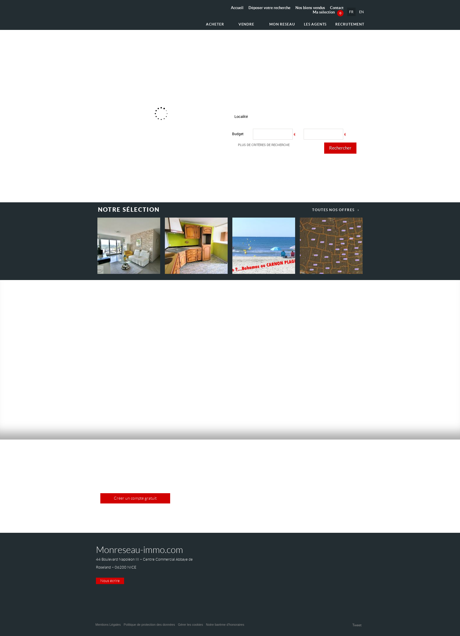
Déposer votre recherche (269, 8)
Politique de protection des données (149, 624)
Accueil (237, 8)
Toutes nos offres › (335, 210)
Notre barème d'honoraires (225, 624)
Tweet (356, 625)
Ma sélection (328, 12)
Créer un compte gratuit (135, 498)
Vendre (247, 24)
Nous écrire (110, 581)
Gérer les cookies (190, 624)
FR (351, 12)
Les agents (315, 24)
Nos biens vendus (310, 8)
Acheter (215, 24)
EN (361, 12)
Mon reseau (282, 24)
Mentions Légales (108, 624)
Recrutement (349, 24)
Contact (337, 8)
